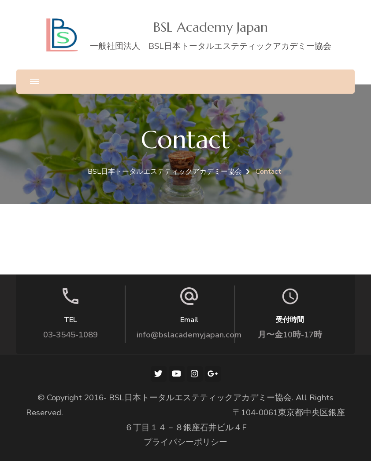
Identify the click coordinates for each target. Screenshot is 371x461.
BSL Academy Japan (210, 27)
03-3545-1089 (70, 334)
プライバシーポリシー (185, 442)
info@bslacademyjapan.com (189, 334)
